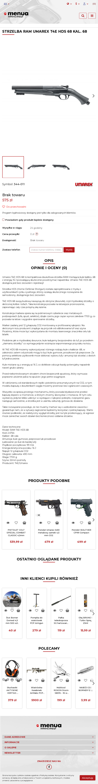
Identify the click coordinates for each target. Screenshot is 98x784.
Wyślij (69, 249)
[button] (93, 4)
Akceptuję (87, 778)
